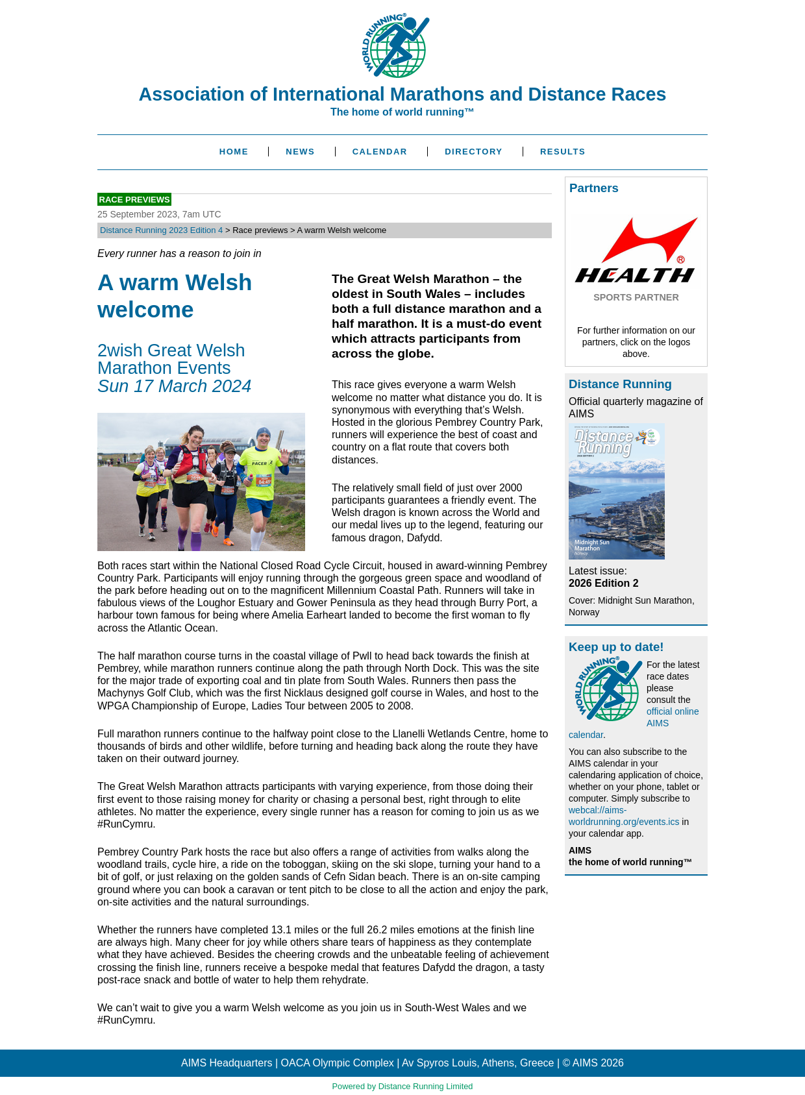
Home (234, 151)
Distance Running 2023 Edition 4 (161, 230)
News (300, 151)
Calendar (380, 151)
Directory (473, 151)
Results (563, 151)
